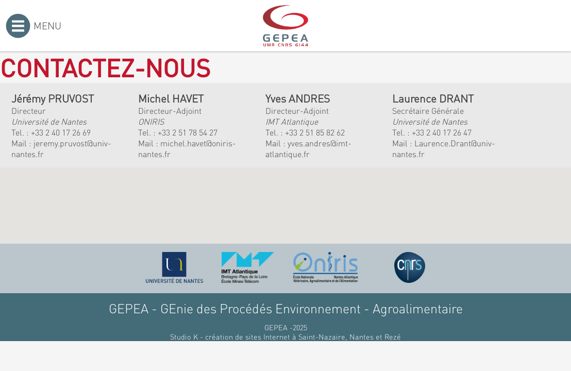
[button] (218, 210)
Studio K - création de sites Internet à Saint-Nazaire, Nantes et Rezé (285, 336)
